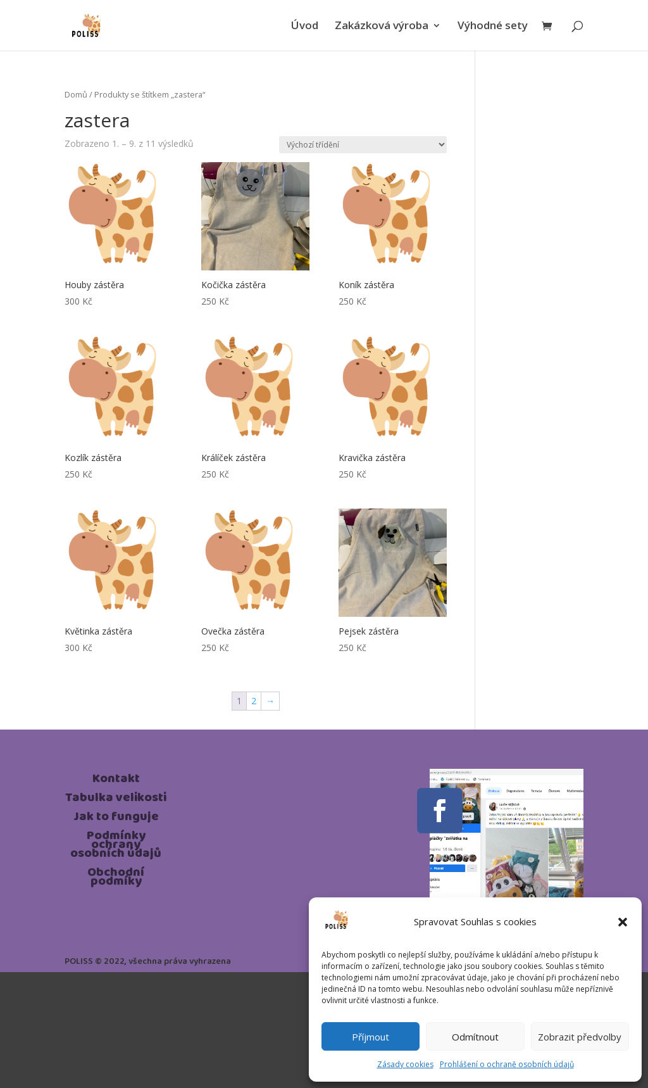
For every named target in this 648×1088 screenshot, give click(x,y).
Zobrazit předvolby (579, 1036)
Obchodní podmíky (115, 879)
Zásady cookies (405, 1064)
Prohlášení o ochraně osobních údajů (507, 1064)
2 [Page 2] (253, 701)
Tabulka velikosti (115, 800)
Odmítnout (475, 1036)
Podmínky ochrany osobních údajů (115, 847)
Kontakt (116, 781)
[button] (622, 922)
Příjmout (370, 1036)
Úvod (304, 26)
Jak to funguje (116, 819)
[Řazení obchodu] (363, 144)
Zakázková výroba (381, 26)
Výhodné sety (493, 26)
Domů (76, 94)
